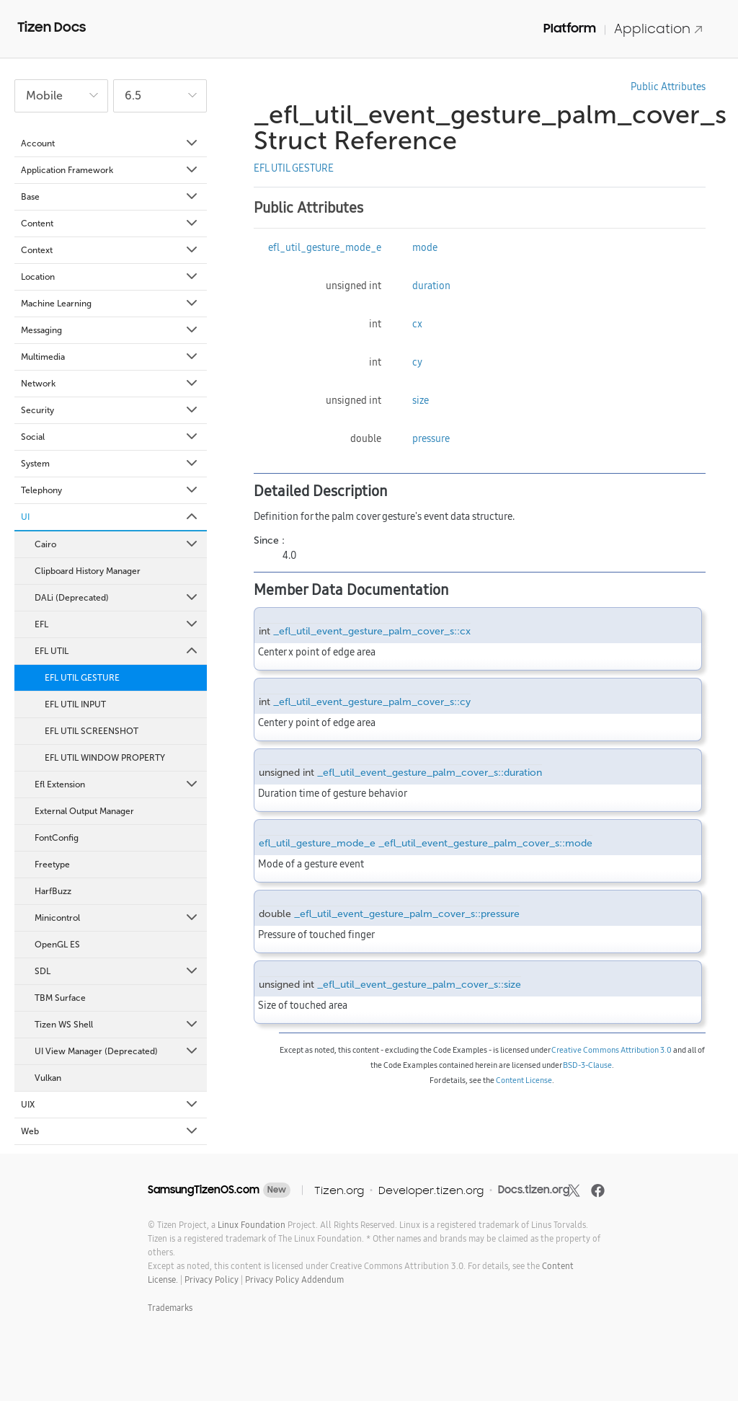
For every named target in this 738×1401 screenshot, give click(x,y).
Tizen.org (339, 1190)
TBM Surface (60, 998)
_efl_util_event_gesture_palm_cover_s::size (419, 984)
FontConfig (57, 838)
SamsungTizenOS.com (203, 1189)
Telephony (110, 490)
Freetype (52, 864)
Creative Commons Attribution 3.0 (611, 1050)
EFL (117, 624)
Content (110, 223)
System (110, 463)
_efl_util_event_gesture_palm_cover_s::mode (485, 843)
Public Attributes (668, 86)
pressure (431, 438)
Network (110, 383)
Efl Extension (117, 784)
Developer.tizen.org (431, 1190)
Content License (524, 1080)
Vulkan (48, 1078)
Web (110, 1131)
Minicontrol (117, 918)
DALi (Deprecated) (117, 598)
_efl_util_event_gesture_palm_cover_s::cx (372, 631)
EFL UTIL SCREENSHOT (91, 731)
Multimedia (110, 357)
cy (417, 362)
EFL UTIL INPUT (75, 704)
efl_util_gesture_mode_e (324, 247)
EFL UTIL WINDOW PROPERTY (105, 758)
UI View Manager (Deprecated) (117, 1051)
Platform (569, 28)
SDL (117, 971)
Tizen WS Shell (117, 1024)
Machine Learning (110, 303)
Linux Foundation (251, 1225)
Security (110, 410)
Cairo (117, 544)
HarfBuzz (53, 891)
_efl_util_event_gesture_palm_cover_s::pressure (407, 914)
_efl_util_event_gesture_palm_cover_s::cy (372, 702)
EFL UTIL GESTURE (82, 678)
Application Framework (110, 170)
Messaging (110, 330)
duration (431, 285)
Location (110, 277)
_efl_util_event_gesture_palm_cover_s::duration (429, 772)
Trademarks (170, 1307)
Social (110, 437)
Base (110, 197)
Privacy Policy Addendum (294, 1279)
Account (110, 143)
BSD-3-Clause (587, 1065)
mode (424, 247)
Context (110, 250)
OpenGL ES (57, 945)
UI (110, 517)
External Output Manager (84, 811)
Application (658, 28)
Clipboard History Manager (88, 571)
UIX (110, 1104)
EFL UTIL (117, 651)
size (420, 400)
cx (417, 324)
